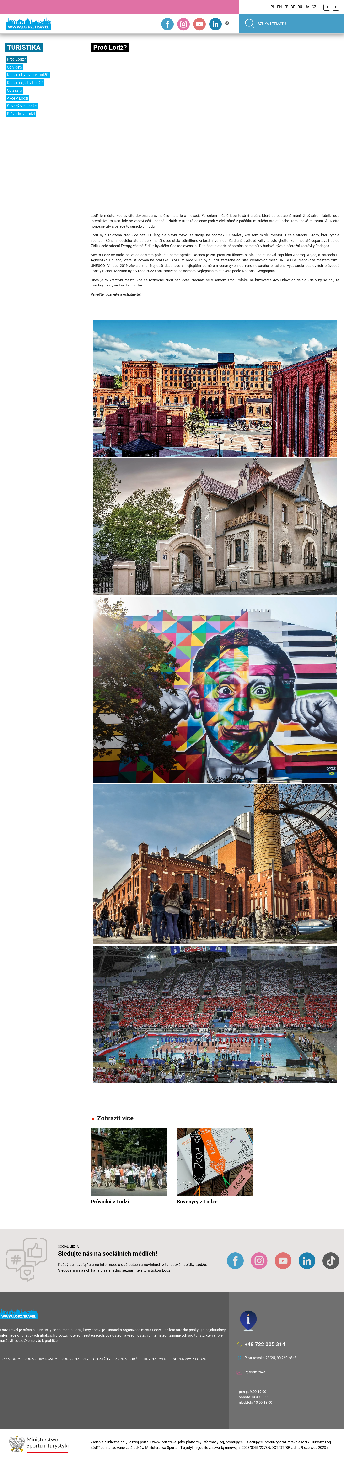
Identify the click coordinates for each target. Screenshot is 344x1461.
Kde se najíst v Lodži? (25, 82)
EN (279, 7)
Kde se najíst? (75, 1359)
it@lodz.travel (255, 1372)
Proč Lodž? (16, 59)
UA (307, 7)
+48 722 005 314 (265, 1344)
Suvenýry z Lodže (22, 106)
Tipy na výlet (155, 1359)
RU (300, 7)
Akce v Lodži (17, 98)
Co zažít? (14, 90)
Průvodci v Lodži (21, 113)
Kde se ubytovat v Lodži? (28, 75)
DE (293, 7)
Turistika (24, 47)
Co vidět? (14, 67)
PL (273, 7)
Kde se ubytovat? (41, 1359)
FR (286, 7)
